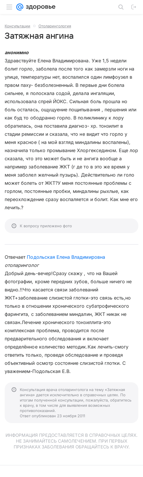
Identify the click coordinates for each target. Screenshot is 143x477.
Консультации (17, 26)
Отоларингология (54, 26)
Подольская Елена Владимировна (66, 257)
